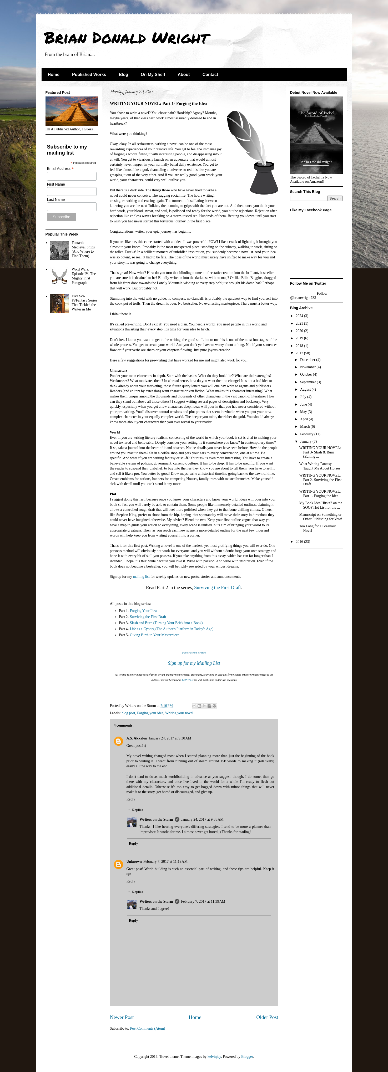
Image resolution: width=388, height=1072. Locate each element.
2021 (300, 323)
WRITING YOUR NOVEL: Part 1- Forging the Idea (320, 493)
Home (53, 74)
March (305, 426)
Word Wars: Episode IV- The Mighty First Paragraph (84, 275)
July (303, 397)
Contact (210, 74)
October (306, 374)
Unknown (134, 862)
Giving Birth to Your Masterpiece (154, 635)
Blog (123, 74)
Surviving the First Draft (217, 587)
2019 (300, 338)
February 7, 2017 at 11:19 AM (165, 862)
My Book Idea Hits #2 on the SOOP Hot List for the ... (320, 505)
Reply (131, 799)
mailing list (141, 577)
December (308, 360)
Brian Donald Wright (126, 37)
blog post (128, 713)
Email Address (60, 168)
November (308, 367)
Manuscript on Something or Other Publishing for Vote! (320, 517)
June (304, 404)
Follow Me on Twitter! (194, 652)
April (304, 419)
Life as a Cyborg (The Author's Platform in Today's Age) (171, 629)
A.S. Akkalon (137, 738)
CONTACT (188, 679)
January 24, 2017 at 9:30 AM (170, 738)
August (306, 389)
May (304, 412)
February (307, 434)
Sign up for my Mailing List (194, 663)
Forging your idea (150, 713)
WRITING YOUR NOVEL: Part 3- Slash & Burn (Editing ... (320, 452)
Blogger (247, 1057)
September (308, 382)
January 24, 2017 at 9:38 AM (202, 819)
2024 (300, 316)
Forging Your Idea (143, 611)
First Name (56, 184)
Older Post (267, 1017)
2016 (300, 542)
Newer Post (122, 1017)
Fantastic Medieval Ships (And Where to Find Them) (83, 249)
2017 (300, 353)
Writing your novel (179, 713)
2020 (300, 331)
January (306, 441)
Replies (137, 810)
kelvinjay (214, 1057)
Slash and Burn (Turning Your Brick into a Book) (166, 623)
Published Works (89, 74)
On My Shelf (153, 74)
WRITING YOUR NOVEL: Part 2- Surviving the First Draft (320, 479)
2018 (300, 346)
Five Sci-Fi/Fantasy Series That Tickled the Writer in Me (84, 302)
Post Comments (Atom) (147, 1028)
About (184, 74)
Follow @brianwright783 (308, 296)
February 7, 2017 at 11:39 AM (203, 901)
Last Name (56, 199)
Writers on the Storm (156, 819)
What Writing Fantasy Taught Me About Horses (319, 466)
